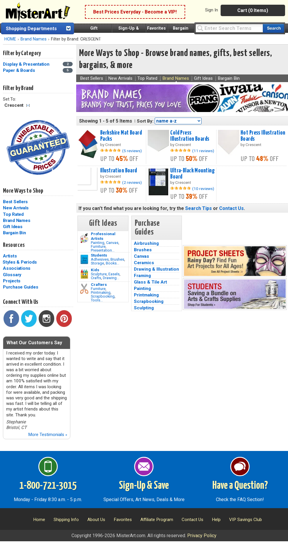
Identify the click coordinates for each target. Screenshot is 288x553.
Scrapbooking (103, 296)
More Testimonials (47, 434)
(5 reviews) (132, 150)
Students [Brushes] (99, 255)
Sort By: (145, 121)
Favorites (156, 28)
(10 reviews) (203, 188)
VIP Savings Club (245, 519)
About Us (96, 519)
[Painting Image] (84, 238)
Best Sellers (15, 201)
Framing (142, 275)
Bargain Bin (14, 232)
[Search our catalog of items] (273, 28)
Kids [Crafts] (95, 269)
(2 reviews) (132, 182)
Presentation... (103, 250)
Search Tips (198, 208)
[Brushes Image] (84, 259)
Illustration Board (118, 171)
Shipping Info (66, 519)
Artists (10, 256)
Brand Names (34, 39)
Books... (112, 263)
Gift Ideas (13, 226)
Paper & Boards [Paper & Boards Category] (19, 70)
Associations (16, 268)
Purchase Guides (20, 287)
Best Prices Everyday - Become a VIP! (135, 12)
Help (216, 519)
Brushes (117, 259)
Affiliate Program (156, 519)
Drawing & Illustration (156, 269)
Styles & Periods (20, 262)
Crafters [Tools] (99, 284)
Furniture (98, 246)
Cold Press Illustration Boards (189, 136)
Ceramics (144, 262)
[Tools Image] (84, 289)
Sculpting (144, 308)
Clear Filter (28, 105)
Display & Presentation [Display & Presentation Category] (26, 64)
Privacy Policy (202, 535)
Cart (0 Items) (252, 10)
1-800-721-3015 (47, 486)
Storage (97, 263)
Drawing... (111, 278)
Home (39, 519)
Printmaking (100, 292)
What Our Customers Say (34, 342)
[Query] (229, 28)
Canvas (112, 242)
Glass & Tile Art (150, 282)
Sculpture (99, 274)
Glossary (12, 274)
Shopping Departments (31, 28)
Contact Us (231, 208)
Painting (97, 242)
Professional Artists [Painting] (103, 236)
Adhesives (100, 259)
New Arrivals (16, 208)
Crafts (96, 278)
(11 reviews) (203, 150)
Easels (114, 274)
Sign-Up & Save (144, 486)
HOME (10, 39)
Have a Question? (240, 486)
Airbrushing (146, 243)
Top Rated (13, 214)
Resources (14, 245)
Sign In (211, 10)
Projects (12, 281)
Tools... (97, 300)
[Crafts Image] (84, 274)
